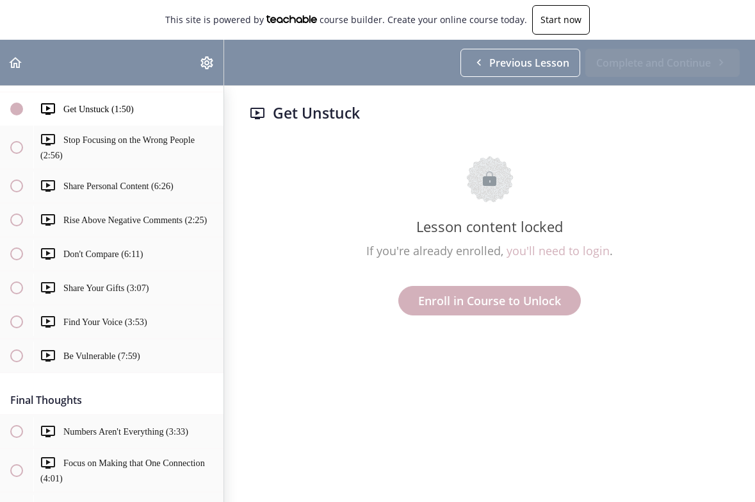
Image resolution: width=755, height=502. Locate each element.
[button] (16, 62)
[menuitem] (207, 62)
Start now (560, 19)
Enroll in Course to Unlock (489, 300)
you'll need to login (558, 250)
